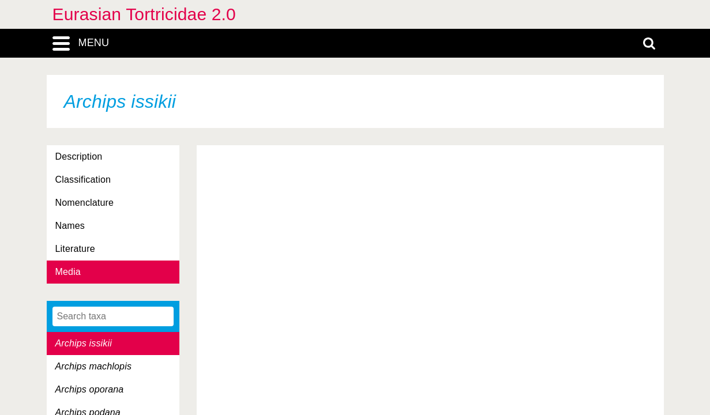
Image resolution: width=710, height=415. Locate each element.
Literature (75, 249)
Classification (83, 179)
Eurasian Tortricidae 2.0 (144, 14)
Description (79, 156)
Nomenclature (84, 202)
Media (68, 272)
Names (70, 226)
